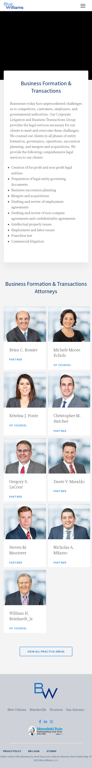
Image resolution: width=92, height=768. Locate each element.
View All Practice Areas (45, 651)
